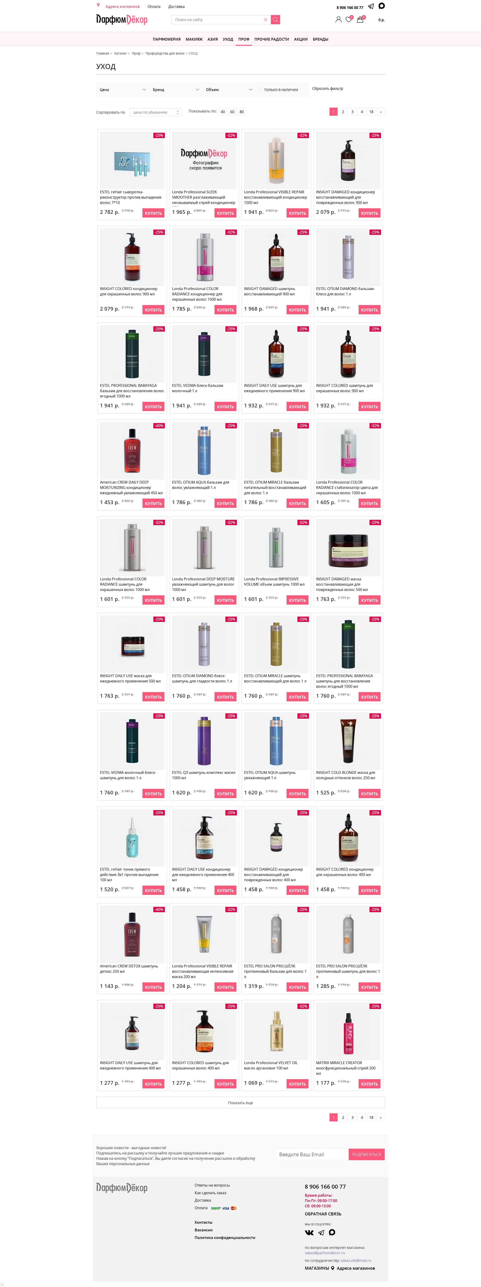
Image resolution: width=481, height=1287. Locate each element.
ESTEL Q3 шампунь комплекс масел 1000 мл (204, 775)
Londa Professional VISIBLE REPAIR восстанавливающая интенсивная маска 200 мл (203, 971)
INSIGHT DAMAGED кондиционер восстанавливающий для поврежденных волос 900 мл (345, 197)
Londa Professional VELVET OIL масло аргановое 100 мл (271, 1065)
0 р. (373, 18)
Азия (213, 39)
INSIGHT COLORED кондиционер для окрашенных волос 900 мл (129, 291)
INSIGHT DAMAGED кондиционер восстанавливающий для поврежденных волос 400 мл (273, 874)
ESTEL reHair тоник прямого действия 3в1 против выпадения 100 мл (129, 874)
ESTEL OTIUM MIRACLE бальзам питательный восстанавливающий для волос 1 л (275, 487)
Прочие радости (271, 39)
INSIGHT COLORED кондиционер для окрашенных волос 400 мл (345, 872)
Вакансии (204, 1229)
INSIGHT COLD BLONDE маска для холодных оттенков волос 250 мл (345, 775)
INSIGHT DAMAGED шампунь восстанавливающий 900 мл (269, 291)
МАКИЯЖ (194, 39)
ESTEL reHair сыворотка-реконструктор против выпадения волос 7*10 (131, 197)
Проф (243, 39)
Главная (102, 53)
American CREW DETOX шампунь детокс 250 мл (129, 968)
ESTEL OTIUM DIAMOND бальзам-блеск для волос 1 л (345, 291)
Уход (228, 39)
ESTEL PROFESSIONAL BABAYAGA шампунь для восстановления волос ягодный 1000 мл (344, 681)
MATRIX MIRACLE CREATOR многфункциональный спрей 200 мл (346, 1068)
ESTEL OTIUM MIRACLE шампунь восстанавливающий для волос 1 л (275, 678)
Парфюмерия (167, 39)
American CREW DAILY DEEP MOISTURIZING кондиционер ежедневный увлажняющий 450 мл (131, 487)
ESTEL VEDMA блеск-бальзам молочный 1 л (198, 388)
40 (223, 111)
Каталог (120, 53)
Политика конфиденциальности (225, 1237)
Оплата (154, 6)
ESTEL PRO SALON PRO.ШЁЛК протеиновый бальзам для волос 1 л (275, 971)
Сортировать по (110, 112)
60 (232, 111)
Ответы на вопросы (212, 1185)
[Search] (290, 19)
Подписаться (366, 1154)
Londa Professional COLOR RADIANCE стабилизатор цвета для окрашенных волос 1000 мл (347, 487)
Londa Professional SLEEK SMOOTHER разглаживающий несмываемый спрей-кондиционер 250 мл (204, 198)
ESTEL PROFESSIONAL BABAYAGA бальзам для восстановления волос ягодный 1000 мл (132, 391)
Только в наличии (281, 90)
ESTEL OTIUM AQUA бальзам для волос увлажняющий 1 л (201, 485)
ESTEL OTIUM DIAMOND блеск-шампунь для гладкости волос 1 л (202, 678)
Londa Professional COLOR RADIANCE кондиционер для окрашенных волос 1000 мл (197, 294)
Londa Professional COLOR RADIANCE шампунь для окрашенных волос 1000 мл (125, 584)
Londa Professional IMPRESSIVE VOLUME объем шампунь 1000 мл (274, 581)
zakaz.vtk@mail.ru (356, 1260)
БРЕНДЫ (320, 39)
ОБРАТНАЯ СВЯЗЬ (323, 1214)
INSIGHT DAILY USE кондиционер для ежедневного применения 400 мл (203, 874)
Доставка (176, 6)
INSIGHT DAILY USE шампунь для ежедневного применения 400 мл (130, 1065)
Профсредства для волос (165, 53)
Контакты (203, 1222)
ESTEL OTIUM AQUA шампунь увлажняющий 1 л (270, 775)
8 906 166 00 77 (350, 7)
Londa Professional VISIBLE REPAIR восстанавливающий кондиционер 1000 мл (275, 197)
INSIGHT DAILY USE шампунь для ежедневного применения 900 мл (274, 388)
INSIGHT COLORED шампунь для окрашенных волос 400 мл (200, 1065)
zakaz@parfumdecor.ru (325, 1252)
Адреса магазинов (123, 6)
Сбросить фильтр (327, 88)
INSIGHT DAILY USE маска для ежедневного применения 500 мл (130, 678)
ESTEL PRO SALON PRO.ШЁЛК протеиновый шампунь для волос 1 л (348, 971)
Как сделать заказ (210, 1192)
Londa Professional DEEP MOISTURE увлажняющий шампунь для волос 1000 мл (203, 584)
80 (242, 111)
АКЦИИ (301, 39)
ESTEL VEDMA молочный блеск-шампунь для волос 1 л (128, 775)
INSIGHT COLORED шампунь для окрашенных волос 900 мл (344, 388)
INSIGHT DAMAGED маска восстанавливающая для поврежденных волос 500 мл (342, 584)
